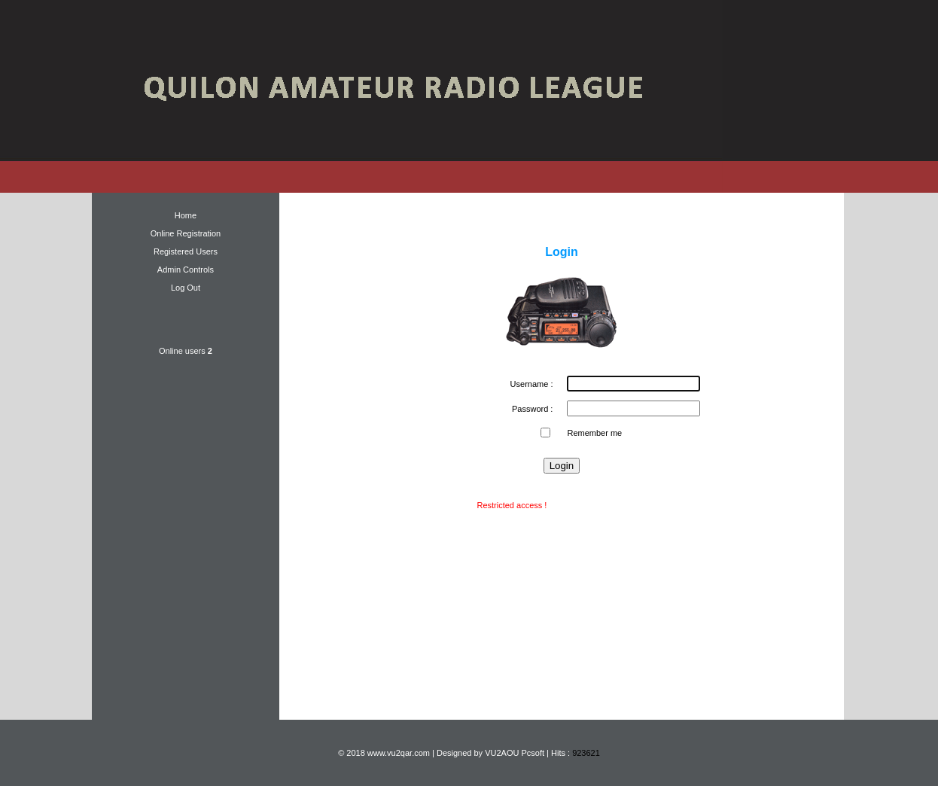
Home (185, 215)
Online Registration (186, 233)
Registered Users (186, 251)
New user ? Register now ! (597, 505)
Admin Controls (185, 269)
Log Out (185, 287)
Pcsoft (532, 752)
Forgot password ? (561, 487)
